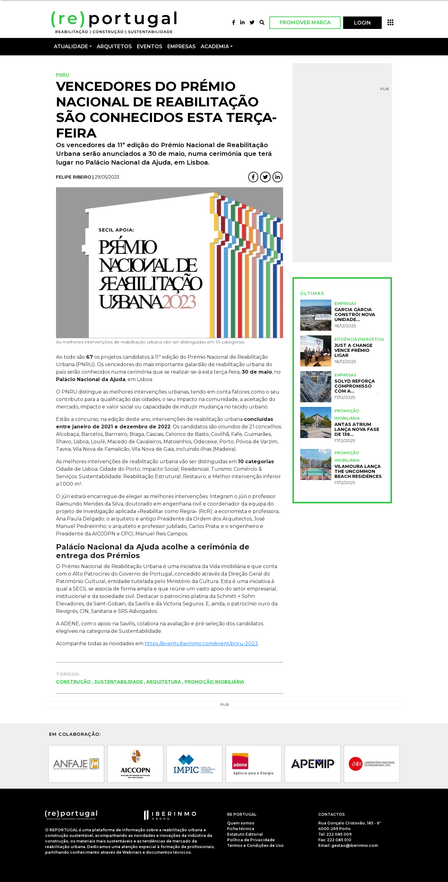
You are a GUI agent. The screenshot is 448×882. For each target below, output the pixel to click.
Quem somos (240, 823)
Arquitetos (114, 46)
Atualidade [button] (71, 46)
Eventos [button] (149, 46)
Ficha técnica (240, 828)
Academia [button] (215, 46)
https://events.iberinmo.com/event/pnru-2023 (201, 643)
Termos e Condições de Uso (255, 845)
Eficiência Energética (359, 339)
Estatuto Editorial (245, 834)
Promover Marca (305, 23)
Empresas (181, 46)
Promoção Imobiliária (214, 681)
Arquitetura (163, 681)
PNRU (62, 74)
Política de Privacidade (251, 840)
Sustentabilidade (118, 681)
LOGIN (362, 23)
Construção (73, 681)
